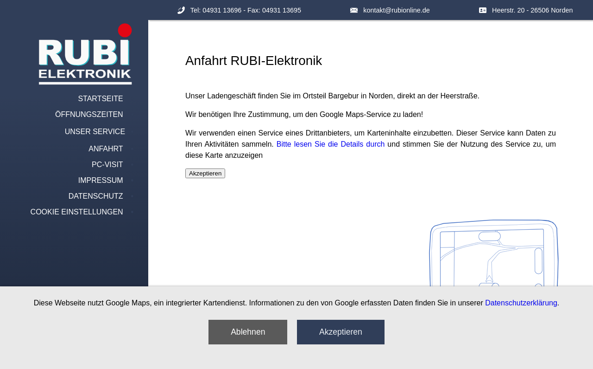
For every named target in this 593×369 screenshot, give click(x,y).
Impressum (100, 180)
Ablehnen (248, 332)
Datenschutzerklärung (521, 303)
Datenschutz (96, 196)
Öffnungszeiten (89, 114)
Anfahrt (105, 149)
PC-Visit (107, 164)
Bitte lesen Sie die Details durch (331, 144)
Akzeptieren (340, 332)
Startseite (100, 99)
